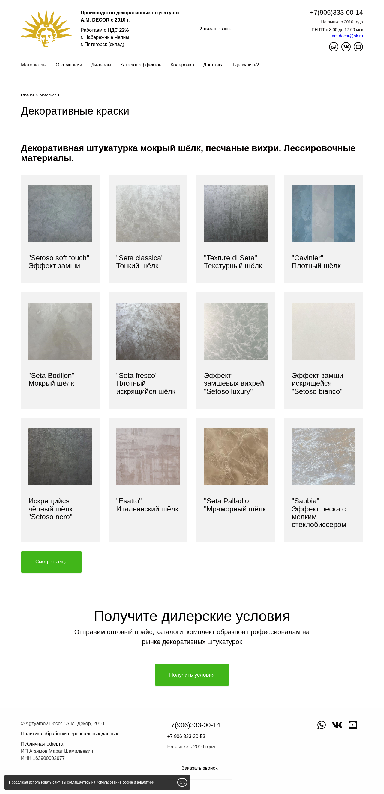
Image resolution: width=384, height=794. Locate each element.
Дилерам (101, 64)
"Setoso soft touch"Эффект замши (58, 262)
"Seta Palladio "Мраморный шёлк (235, 505)
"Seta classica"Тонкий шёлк (140, 262)
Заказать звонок (216, 28)
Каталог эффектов (141, 64)
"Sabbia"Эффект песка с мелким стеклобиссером (319, 513)
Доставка (213, 64)
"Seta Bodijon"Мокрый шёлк (51, 379)
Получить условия (192, 675)
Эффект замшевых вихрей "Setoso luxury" (234, 383)
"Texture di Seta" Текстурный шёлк (233, 262)
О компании (69, 64)
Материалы (34, 64)
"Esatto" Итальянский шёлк (147, 505)
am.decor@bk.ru (347, 36)
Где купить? (246, 64)
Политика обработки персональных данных (69, 733)
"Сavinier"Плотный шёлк (316, 262)
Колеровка (182, 64)
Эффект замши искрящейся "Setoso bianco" (318, 383)
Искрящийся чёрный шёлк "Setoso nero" (50, 509)
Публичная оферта (42, 743)
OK (182, 782)
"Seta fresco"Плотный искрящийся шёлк (146, 383)
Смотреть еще (51, 561)
